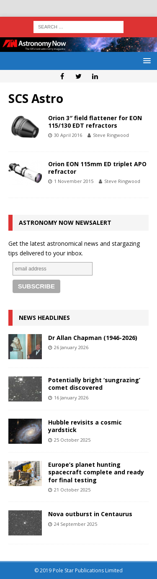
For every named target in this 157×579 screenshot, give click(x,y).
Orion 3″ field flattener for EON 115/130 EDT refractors (95, 121)
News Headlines (44, 318)
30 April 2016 (68, 135)
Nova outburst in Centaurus (90, 514)
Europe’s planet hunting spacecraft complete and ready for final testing (96, 472)
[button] (145, 60)
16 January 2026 (71, 397)
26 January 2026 (71, 347)
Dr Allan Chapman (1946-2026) (92, 338)
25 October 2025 (72, 440)
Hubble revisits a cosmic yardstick (85, 426)
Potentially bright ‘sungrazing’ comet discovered (94, 383)
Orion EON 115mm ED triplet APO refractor (97, 167)
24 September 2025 (75, 524)
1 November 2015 (73, 181)
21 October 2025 (72, 489)
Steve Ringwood (111, 135)
